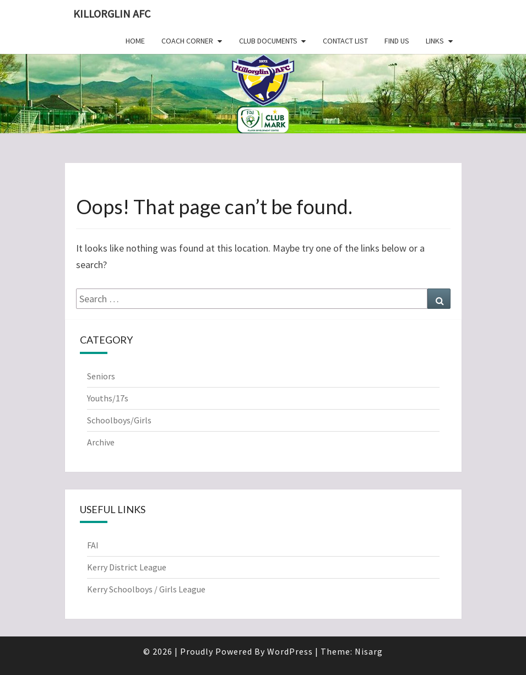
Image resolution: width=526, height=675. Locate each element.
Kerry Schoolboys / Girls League (146, 589)
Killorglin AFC (111, 13)
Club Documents (268, 41)
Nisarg (369, 651)
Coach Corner (187, 41)
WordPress (290, 651)
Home (135, 41)
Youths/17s (107, 398)
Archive (101, 442)
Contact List (345, 41)
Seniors (101, 376)
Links (435, 41)
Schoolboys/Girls (119, 420)
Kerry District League (126, 567)
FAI (93, 545)
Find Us (396, 41)
